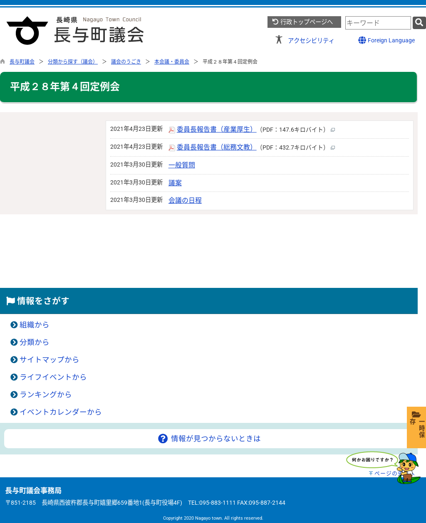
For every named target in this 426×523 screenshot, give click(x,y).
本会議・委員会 (171, 62)
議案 (175, 183)
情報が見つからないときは (208, 439)
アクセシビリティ (311, 40)
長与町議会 (22, 62)
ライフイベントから (53, 377)
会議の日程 (185, 200)
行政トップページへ (302, 22)
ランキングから (46, 394)
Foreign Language (386, 40)
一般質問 (181, 165)
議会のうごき (126, 62)
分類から (35, 342)
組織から (35, 325)
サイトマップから (49, 360)
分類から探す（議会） (73, 62)
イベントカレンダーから (61, 412)
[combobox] (378, 23)
